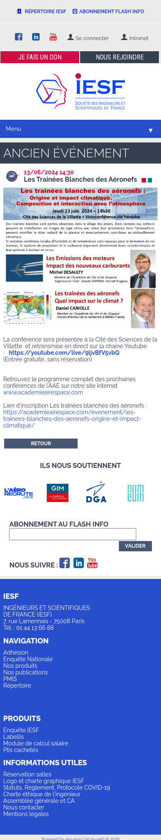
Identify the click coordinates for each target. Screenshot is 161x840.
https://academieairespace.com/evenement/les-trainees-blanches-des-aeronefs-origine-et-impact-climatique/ (72, 419)
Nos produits (20, 665)
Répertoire (17, 685)
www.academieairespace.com (43, 392)
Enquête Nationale (28, 659)
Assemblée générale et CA (39, 800)
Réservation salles (27, 774)
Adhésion (15, 652)
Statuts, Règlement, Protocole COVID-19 (56, 787)
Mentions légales (26, 814)
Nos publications (25, 672)
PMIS (10, 679)
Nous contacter (23, 807)
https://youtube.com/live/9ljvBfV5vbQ (64, 352)
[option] (22, 492)
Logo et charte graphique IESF (44, 781)
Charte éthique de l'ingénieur (41, 794)
